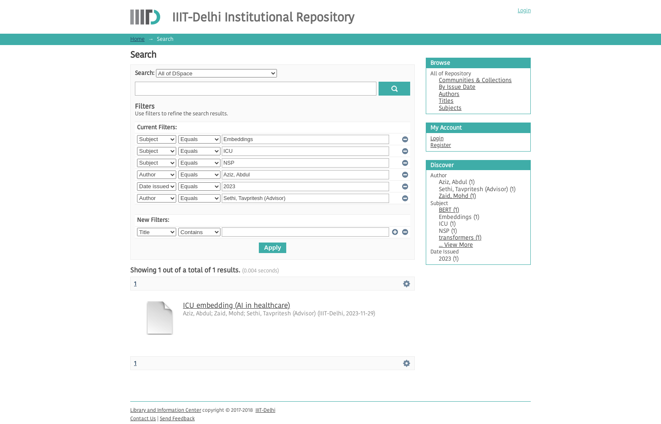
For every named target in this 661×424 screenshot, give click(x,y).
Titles (446, 100)
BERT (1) (449, 209)
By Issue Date (457, 87)
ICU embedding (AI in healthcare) (236, 305)
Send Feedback (177, 418)
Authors (449, 94)
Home (137, 39)
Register (440, 145)
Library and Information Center (165, 410)
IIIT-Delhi (265, 410)
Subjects (450, 108)
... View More (456, 244)
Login (524, 10)
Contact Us (143, 418)
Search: (144, 73)
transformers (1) (460, 237)
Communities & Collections (475, 80)
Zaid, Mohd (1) (457, 196)
